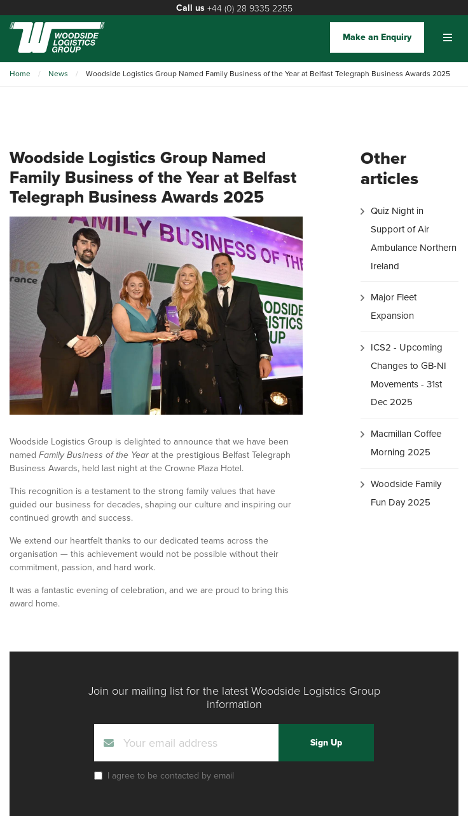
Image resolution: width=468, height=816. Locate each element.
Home (20, 73)
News (58, 73)
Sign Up (326, 742)
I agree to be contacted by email (170, 775)
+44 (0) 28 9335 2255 (249, 8)
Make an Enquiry (377, 37)
